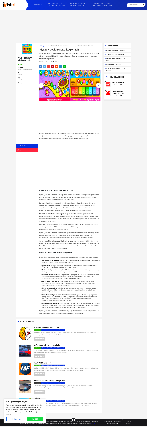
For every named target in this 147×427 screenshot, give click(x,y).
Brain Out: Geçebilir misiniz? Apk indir (49, 327)
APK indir (21, 146)
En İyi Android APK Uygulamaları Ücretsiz (55, 5)
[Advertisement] (73, 26)
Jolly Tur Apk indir (118, 83)
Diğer (26, 150)
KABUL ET (35, 419)
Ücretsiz (37, 383)
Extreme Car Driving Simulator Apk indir (49, 381)
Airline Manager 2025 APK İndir (115, 50)
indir (52, 61)
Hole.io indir (39, 398)
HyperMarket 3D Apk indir (114, 64)
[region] (25, 411)
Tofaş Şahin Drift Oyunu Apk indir (47, 345)
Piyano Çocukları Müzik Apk (83, 260)
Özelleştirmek (16, 419)
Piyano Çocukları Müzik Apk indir (59, 49)
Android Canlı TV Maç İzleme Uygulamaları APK (101, 5)
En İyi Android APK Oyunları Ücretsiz (77, 5)
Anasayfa (38, 5)
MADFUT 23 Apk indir (42, 363)
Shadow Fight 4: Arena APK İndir (116, 54)
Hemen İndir (39, 338)
